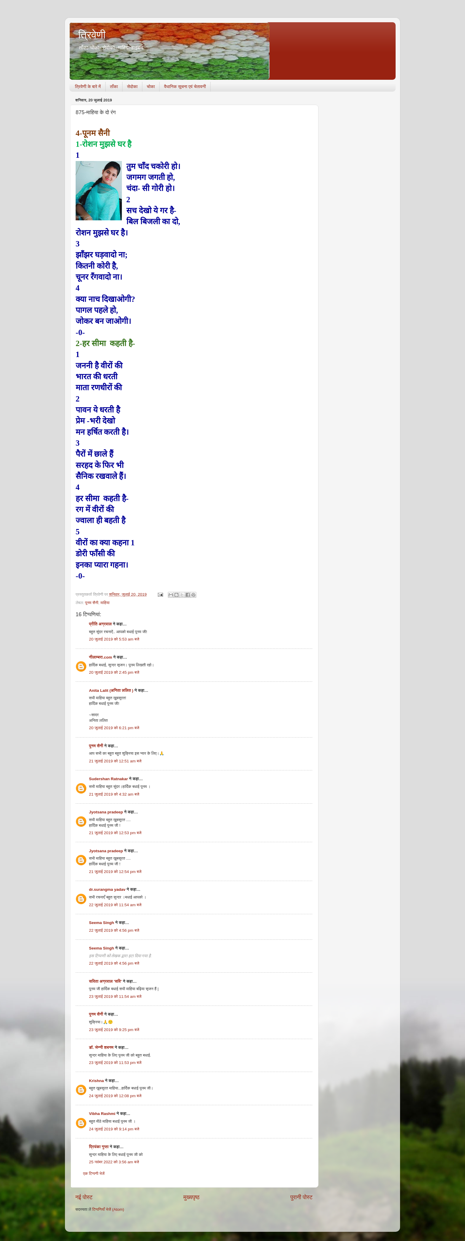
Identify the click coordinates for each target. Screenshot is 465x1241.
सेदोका (132, 86)
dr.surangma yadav (107, 889)
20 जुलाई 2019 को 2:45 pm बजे (114, 672)
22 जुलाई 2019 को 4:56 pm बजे (114, 930)
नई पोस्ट (84, 1197)
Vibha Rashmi (102, 1113)
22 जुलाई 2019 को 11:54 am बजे (115, 905)
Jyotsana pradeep (106, 812)
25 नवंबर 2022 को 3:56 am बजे (114, 1162)
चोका (151, 86)
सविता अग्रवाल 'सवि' (105, 981)
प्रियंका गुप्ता (99, 1147)
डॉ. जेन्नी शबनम (101, 1047)
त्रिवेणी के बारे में (88, 86)
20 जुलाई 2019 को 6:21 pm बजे (114, 728)
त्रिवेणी (92, 35)
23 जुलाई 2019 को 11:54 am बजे (115, 996)
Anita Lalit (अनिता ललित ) (111, 690)
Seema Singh (101, 922)
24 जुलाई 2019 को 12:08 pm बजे (115, 1096)
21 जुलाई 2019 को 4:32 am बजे (114, 794)
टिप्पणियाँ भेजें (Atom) (108, 1209)
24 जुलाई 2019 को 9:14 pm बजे (114, 1129)
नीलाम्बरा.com (100, 657)
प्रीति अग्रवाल (100, 624)
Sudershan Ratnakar (108, 779)
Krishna (96, 1080)
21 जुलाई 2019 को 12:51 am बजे (115, 761)
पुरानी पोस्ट (301, 1197)
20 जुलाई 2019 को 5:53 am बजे (114, 639)
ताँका (114, 86)
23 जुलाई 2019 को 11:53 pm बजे (115, 1062)
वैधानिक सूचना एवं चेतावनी (185, 86)
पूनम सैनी (91, 602)
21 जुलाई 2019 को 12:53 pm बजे (115, 833)
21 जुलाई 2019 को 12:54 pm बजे (115, 871)
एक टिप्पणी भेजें (94, 1173)
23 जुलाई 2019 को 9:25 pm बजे (114, 1029)
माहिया (105, 602)
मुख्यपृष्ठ (191, 1197)
